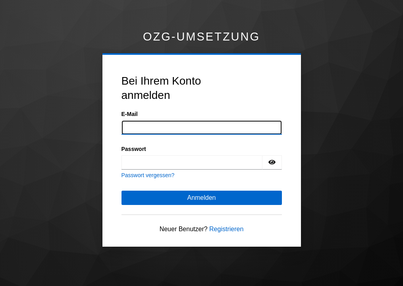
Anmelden (201, 197)
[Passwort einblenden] (272, 162)
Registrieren (226, 229)
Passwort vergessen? (148, 175)
